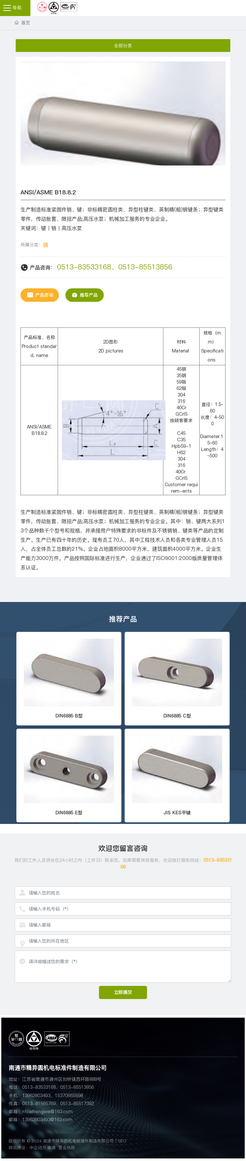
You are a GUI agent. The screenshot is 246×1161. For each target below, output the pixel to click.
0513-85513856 (145, 267)
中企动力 (37, 1147)
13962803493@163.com (47, 1119)
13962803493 (36, 1095)
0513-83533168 (84, 267)
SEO (122, 1141)
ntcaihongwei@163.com (47, 1111)
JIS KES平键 (177, 812)
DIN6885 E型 (68, 812)
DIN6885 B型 (69, 716)
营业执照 (66, 1147)
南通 (51, 1147)
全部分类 (123, 45)
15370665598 (69, 1095)
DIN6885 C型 (177, 716)
